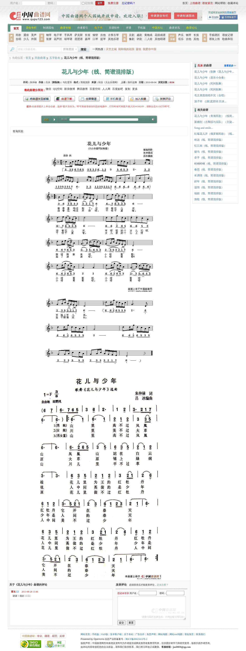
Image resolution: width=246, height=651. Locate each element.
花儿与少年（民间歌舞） (209, 83)
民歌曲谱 (40, 57)
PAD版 (104, 634)
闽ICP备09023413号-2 (136, 639)
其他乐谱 (113, 39)
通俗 (26, 35)
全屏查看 (89, 99)
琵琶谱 (79, 39)
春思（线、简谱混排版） (209, 169)
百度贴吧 (117, 89)
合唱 (18, 39)
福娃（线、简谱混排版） (209, 193)
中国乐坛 (157, 27)
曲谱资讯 (174, 27)
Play (54, 119)
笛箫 (49, 39)
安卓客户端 (116, 634)
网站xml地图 (176, 634)
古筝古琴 (113, 35)
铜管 (95, 35)
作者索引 (82, 27)
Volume (152, 119)
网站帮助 (220, 3)
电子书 (98, 27)
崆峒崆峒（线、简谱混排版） (211, 163)
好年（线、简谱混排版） (209, 181)
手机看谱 (114, 99)
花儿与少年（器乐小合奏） (210, 77)
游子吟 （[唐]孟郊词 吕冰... (210, 101)
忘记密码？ (128, 3)
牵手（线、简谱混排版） (209, 157)
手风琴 (68, 35)
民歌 (18, 35)
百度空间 (95, 89)
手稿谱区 (214, 35)
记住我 (89, 3)
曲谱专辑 (65, 27)
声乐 (181, 35)
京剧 (131, 35)
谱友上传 (214, 39)
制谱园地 (48, 27)
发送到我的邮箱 (36, 99)
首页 (185, 3)
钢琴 (49, 35)
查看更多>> (230, 65)
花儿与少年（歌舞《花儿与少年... (214, 71)
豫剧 (131, 39)
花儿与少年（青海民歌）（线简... (214, 116)
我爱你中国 (149, 49)
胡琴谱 (68, 39)
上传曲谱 (195, 3)
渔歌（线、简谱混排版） (209, 199)
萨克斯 (79, 35)
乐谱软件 (114, 27)
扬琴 (87, 39)
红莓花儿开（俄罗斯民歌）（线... (214, 133)
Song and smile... (203, 127)
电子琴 (58, 35)
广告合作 (140, 634)
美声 (34, 35)
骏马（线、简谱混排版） (209, 151)
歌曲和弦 (227, 39)
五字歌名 (54, 57)
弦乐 (181, 39)
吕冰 (48, 82)
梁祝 (138, 49)
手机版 (142, 27)
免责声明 (151, 634)
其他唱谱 (160, 39)
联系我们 (200, 634)
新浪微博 (69, 89)
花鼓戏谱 (160, 35)
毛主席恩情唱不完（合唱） (210, 95)
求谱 (128, 27)
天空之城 (111, 49)
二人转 (148, 39)
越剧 (139, 35)
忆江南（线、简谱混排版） (210, 145)
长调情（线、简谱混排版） (210, 175)
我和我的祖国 (126, 49)
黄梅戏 (148, 35)
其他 (196, 39)
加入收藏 (138, 99)
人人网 (106, 89)
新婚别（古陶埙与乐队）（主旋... (214, 122)
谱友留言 (207, 3)
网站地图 (162, 634)
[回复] (28, 596)
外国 (34, 39)
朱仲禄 (33, 82)
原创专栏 (31, 27)
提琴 (103, 39)
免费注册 (113, 3)
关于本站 (128, 634)
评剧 (139, 39)
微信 (48, 89)
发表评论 (163, 99)
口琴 (95, 39)
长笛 (87, 35)
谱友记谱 (227, 35)
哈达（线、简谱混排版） (209, 139)
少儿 (26, 39)
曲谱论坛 (191, 27)
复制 (127, 89)
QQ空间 (57, 89)
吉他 (103, 35)
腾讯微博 (82, 89)
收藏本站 (233, 3)
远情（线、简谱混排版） (209, 187)
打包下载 (64, 99)
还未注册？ (162, 584)
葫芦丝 (58, 39)
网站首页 (85, 634)
